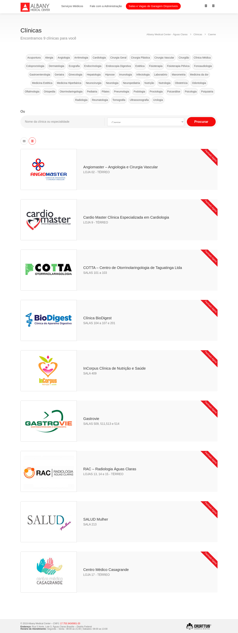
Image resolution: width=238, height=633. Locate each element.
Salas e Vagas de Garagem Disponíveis (153, 6)
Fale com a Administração (106, 6)
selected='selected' (145, 122)
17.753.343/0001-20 (70, 623)
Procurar (201, 122)
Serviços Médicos (72, 6)
